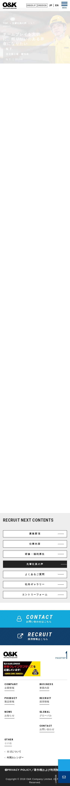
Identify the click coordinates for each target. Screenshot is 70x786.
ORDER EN (42, 5)
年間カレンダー (15, 757)
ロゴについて (14, 751)
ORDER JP (31, 5)
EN (57, 5)
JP (50, 5)
